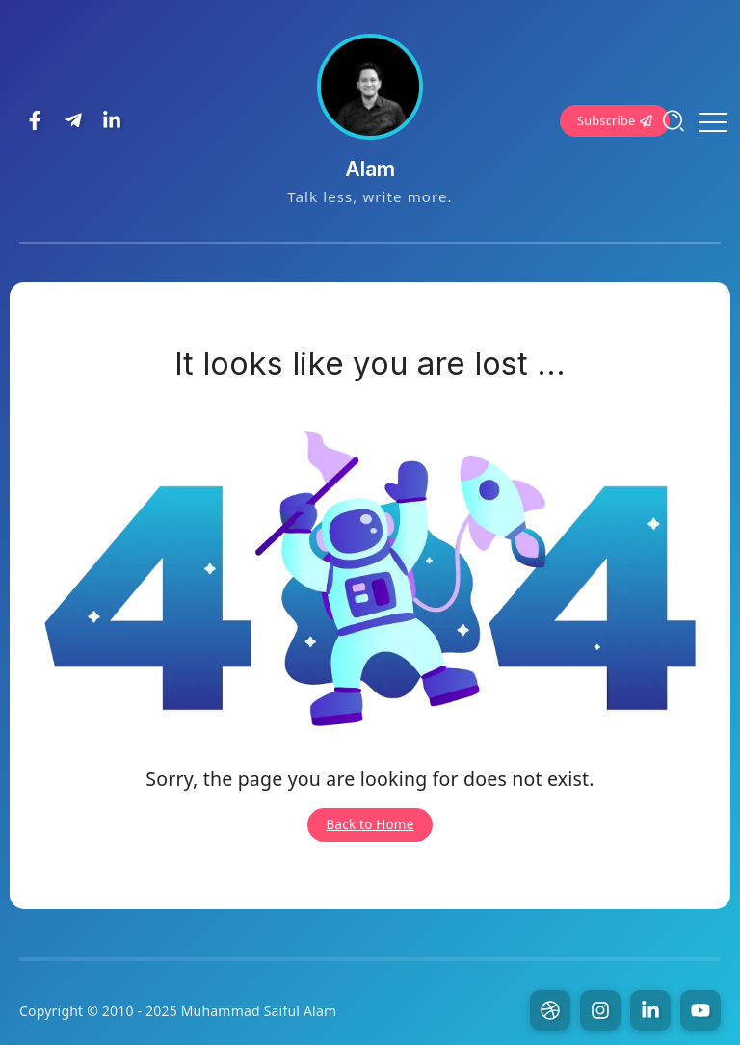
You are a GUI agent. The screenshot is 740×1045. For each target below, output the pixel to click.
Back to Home (370, 824)
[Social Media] (34, 120)
